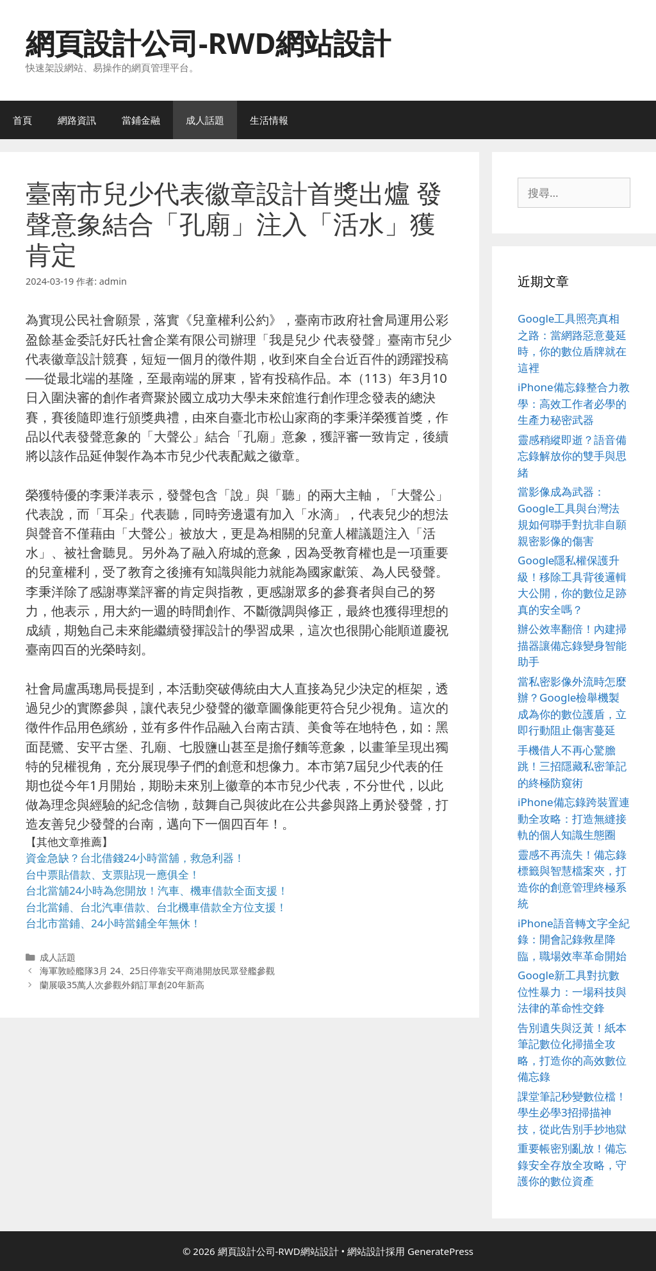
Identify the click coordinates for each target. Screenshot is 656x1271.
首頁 (22, 120)
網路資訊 (77, 120)
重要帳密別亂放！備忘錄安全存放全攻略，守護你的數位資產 (572, 1164)
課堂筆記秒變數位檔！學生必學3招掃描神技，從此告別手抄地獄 (572, 1112)
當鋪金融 (141, 120)
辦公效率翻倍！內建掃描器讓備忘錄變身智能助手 (572, 645)
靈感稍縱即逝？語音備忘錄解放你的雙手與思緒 (572, 456)
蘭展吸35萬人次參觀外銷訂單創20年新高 (122, 985)
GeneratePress (440, 1251)
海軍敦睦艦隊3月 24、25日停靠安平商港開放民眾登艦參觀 (157, 970)
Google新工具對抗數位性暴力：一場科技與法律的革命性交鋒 (572, 991)
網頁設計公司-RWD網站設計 (208, 42)
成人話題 (205, 120)
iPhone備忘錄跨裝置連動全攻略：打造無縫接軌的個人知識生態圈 (574, 818)
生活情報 (269, 120)
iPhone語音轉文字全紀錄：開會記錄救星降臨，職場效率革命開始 (574, 939)
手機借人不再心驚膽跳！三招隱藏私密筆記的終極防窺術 (572, 766)
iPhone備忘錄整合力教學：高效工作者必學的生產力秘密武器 (574, 403)
